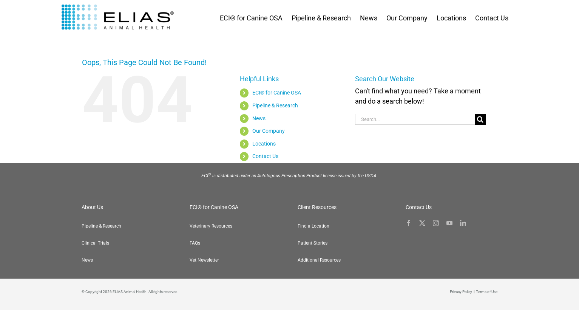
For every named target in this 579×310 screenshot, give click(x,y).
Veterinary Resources (211, 226)
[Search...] (415, 119)
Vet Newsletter (204, 260)
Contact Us (265, 156)
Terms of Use (486, 292)
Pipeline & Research (275, 105)
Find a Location (313, 226)
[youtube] (449, 223)
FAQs (195, 243)
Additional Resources (319, 260)
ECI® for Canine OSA (276, 93)
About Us (92, 207)
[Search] (480, 119)
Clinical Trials (95, 243)
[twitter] (422, 223)
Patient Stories (312, 243)
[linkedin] (463, 223)
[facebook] (409, 223)
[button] (564, 295)
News (259, 118)
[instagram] (436, 223)
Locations (264, 144)
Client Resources (317, 207)
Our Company (268, 131)
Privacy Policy (461, 292)
